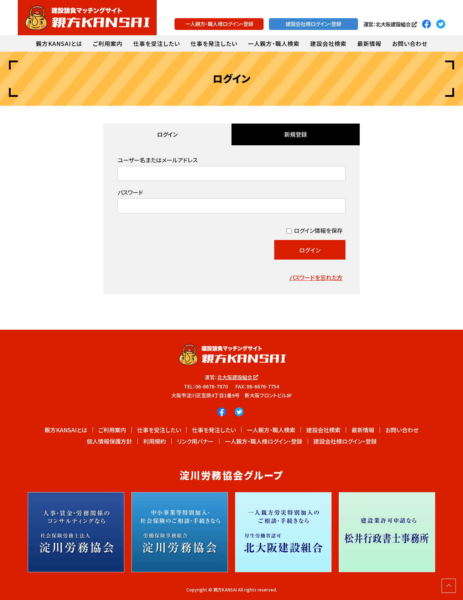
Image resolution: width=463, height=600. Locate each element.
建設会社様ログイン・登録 (313, 23)
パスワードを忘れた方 (316, 277)
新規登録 (295, 134)
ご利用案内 (108, 43)
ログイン (167, 134)
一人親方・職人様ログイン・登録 (219, 23)
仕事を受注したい (156, 43)
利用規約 (154, 441)
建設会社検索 (328, 43)
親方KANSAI (225, 589)
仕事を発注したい (214, 43)
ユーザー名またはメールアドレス (158, 160)
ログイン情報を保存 (318, 230)
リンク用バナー (195, 441)
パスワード (130, 192)
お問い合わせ (409, 43)
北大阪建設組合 (237, 377)
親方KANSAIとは (59, 43)
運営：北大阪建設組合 (390, 24)
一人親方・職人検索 (274, 43)
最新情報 (369, 43)
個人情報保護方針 (109, 441)
